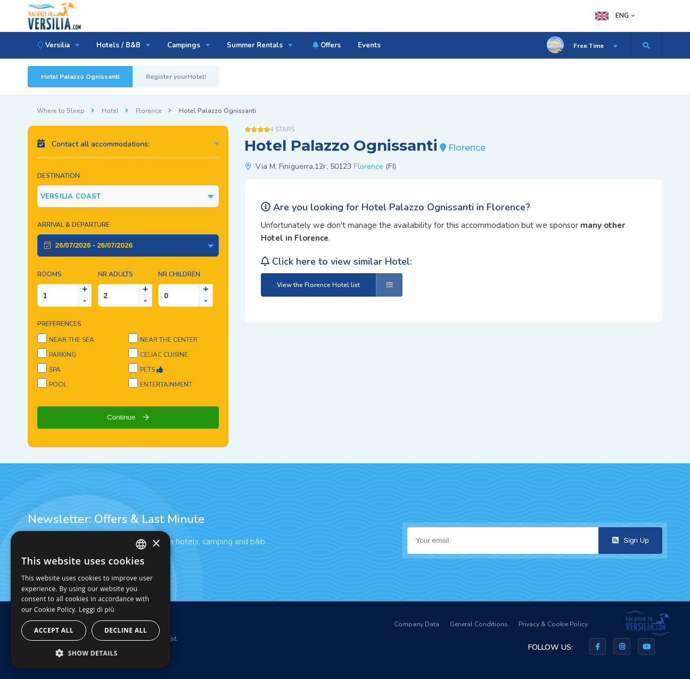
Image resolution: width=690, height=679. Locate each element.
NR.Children (179, 274)
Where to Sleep (61, 111)
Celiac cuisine (164, 354)
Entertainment (166, 384)
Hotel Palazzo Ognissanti (80, 76)
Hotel (110, 111)
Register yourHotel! (176, 76)
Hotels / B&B (123, 45)
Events (369, 45)
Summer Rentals (259, 45)
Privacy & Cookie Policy (553, 624)
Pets (151, 369)
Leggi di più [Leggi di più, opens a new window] (96, 609)
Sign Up (630, 540)
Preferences (59, 324)
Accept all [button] (53, 630)
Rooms (49, 274)
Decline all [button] (125, 630)
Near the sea (71, 340)
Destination (58, 175)
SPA (55, 369)
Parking (62, 354)
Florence (149, 111)
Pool (58, 384)
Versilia (57, 45)
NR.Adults (115, 274)
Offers (325, 45)
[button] (90, 653)
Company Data (416, 624)
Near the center (169, 340)
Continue (128, 417)
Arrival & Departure (73, 224)
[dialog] (90, 599)
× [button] (156, 544)
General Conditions (479, 624)
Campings (188, 45)
